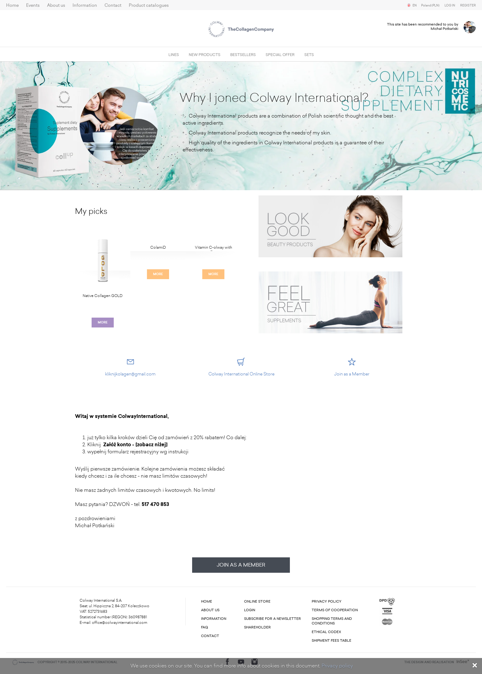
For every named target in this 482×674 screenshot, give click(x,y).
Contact (113, 5)
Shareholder (257, 627)
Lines (173, 55)
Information (85, 5)
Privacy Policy (327, 602)
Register (468, 5)
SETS (309, 55)
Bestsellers (243, 55)
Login (249, 610)
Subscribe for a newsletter (272, 619)
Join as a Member (241, 565)
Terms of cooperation (335, 610)
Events (33, 5)
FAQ (204, 627)
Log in (449, 5)
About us (56, 5)
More (103, 322)
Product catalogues (149, 5)
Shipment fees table (331, 641)
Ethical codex (326, 632)
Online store (257, 602)
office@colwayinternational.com (119, 622)
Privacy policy (337, 666)
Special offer (280, 55)
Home (12, 5)
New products (204, 55)
